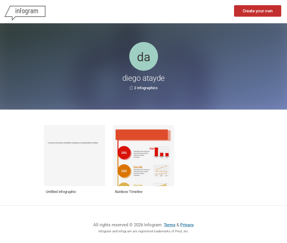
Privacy (187, 224)
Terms (170, 224)
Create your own (258, 11)
